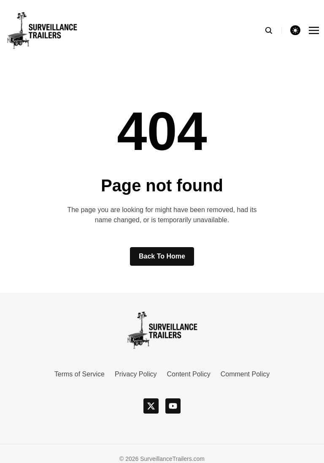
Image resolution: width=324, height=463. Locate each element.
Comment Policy (245, 374)
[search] (273, 30)
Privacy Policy (136, 374)
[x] (151, 406)
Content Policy (189, 374)
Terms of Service (79, 374)
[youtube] (173, 406)
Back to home (162, 256)
